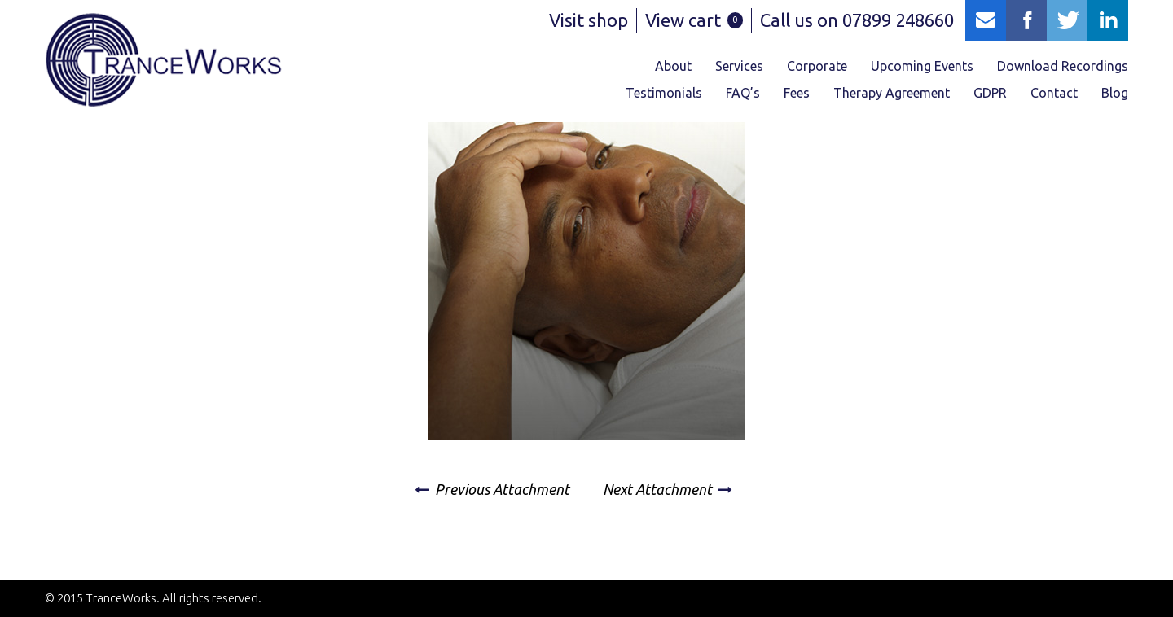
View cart (694, 20)
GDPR (990, 92)
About (673, 66)
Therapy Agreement (891, 92)
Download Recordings (1062, 66)
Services (739, 66)
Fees (797, 92)
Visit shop (588, 20)
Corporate (817, 66)
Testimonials (664, 92)
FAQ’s (743, 92)
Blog (1114, 92)
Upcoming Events (922, 66)
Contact (1054, 92)
